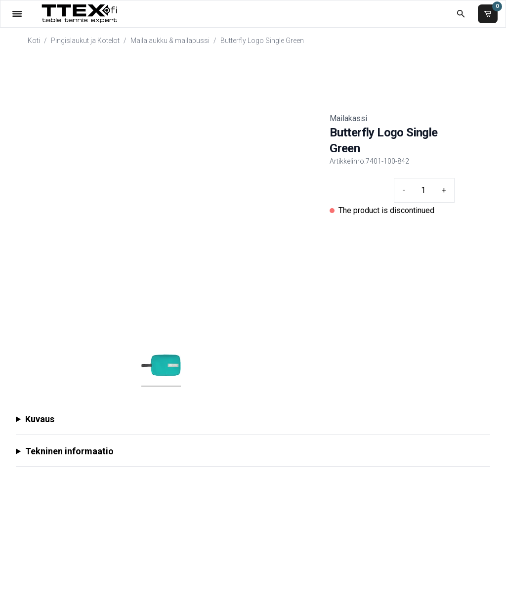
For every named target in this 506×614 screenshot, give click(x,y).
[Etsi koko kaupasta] (460, 13)
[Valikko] (17, 13)
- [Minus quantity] (403, 190)
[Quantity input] (423, 190)
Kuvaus (39, 419)
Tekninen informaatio (69, 451)
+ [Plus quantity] (444, 190)
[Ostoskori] (488, 13)
